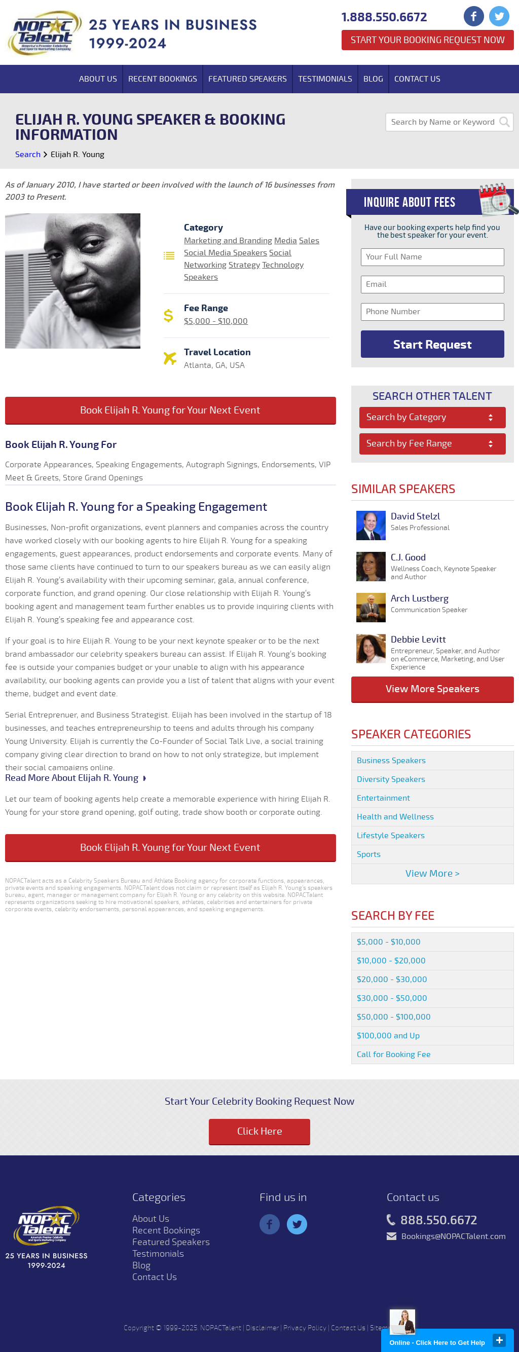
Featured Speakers (247, 79)
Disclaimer (262, 1328)
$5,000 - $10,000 (216, 321)
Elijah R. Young (77, 154)
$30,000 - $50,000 (392, 998)
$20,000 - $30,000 (392, 979)
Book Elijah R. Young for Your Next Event (170, 410)
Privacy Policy (304, 1328)
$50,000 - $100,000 (394, 1017)
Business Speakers (391, 761)
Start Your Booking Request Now (428, 40)
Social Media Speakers (225, 253)
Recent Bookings (162, 79)
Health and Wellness (395, 817)
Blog (373, 79)
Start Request (432, 344)
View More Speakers (432, 689)
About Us (98, 79)
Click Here (259, 1131)
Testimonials (325, 79)
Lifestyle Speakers (391, 836)
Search (28, 154)
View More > (432, 874)
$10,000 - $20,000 (391, 961)
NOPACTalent (220, 1328)
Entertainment (383, 798)
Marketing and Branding (228, 241)
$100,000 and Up (388, 1036)
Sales (309, 241)
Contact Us (417, 79)
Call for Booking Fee (394, 1054)
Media (285, 241)
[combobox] (432, 417)
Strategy (244, 265)
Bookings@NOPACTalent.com (453, 1236)
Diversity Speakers (391, 779)
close (499, 1340)
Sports (369, 854)
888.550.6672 (432, 1220)
